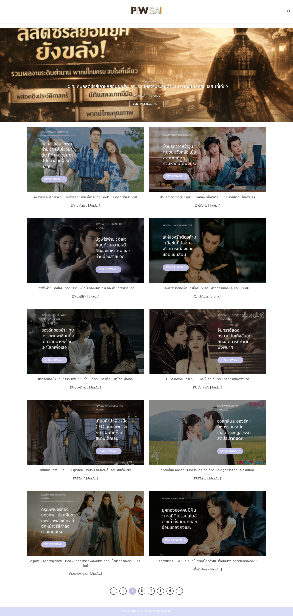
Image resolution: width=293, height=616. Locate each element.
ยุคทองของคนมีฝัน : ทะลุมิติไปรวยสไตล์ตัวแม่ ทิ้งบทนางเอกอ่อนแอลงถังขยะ (207, 561)
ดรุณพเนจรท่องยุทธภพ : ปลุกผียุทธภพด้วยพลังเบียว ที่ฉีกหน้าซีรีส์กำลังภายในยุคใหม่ (85, 563)
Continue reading (146, 104)
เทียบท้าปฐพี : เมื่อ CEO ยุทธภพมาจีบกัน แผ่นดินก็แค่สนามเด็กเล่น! (85, 470)
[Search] (288, 11)
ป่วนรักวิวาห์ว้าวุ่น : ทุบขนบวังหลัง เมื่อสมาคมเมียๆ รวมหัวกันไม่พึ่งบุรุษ (207, 197)
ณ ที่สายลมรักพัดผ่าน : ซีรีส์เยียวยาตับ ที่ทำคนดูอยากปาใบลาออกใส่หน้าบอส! (85, 197)
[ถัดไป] (178, 590)
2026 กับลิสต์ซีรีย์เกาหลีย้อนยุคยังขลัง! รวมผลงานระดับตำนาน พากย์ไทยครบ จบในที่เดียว (146, 87)
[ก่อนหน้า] (114, 590)
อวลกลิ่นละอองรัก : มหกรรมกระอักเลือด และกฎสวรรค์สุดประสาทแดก (207, 470)
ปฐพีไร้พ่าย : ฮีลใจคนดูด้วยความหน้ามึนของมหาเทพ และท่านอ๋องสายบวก (85, 288)
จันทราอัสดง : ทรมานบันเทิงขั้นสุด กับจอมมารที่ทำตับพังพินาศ (207, 379)
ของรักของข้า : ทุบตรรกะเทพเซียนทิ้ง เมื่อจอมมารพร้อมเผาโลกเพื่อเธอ (85, 379)
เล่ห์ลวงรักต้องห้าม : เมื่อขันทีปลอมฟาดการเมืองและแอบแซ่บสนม (207, 288)
